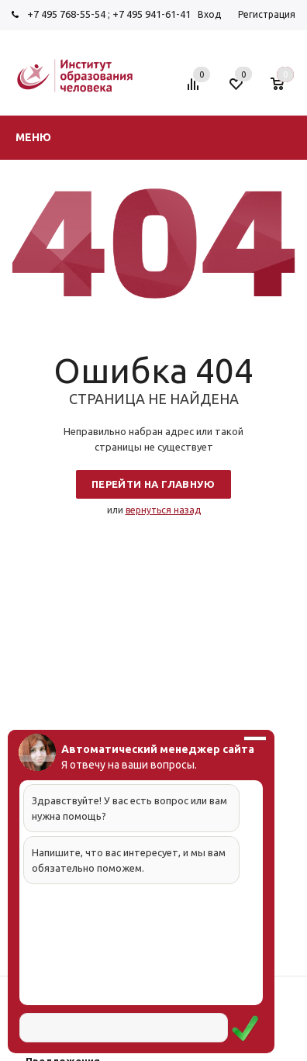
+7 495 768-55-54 (66, 14)
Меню (33, 137)
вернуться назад (163, 510)
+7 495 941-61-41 (151, 14)
